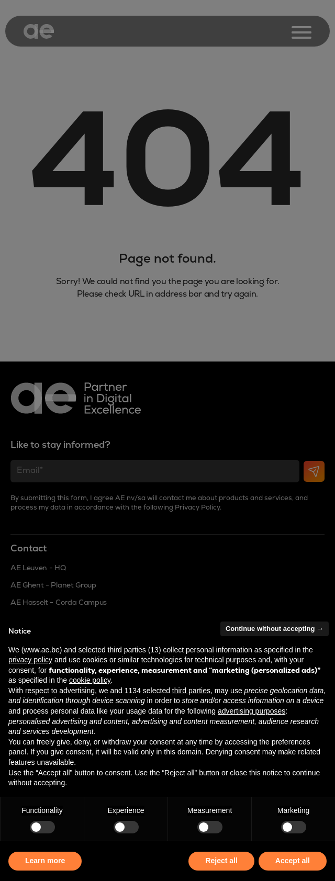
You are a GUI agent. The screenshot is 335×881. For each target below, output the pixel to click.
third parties (191, 690)
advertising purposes (251, 711)
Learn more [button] (45, 860)
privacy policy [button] (30, 660)
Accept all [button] (292, 860)
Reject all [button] (221, 860)
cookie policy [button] (89, 680)
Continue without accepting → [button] (274, 628)
